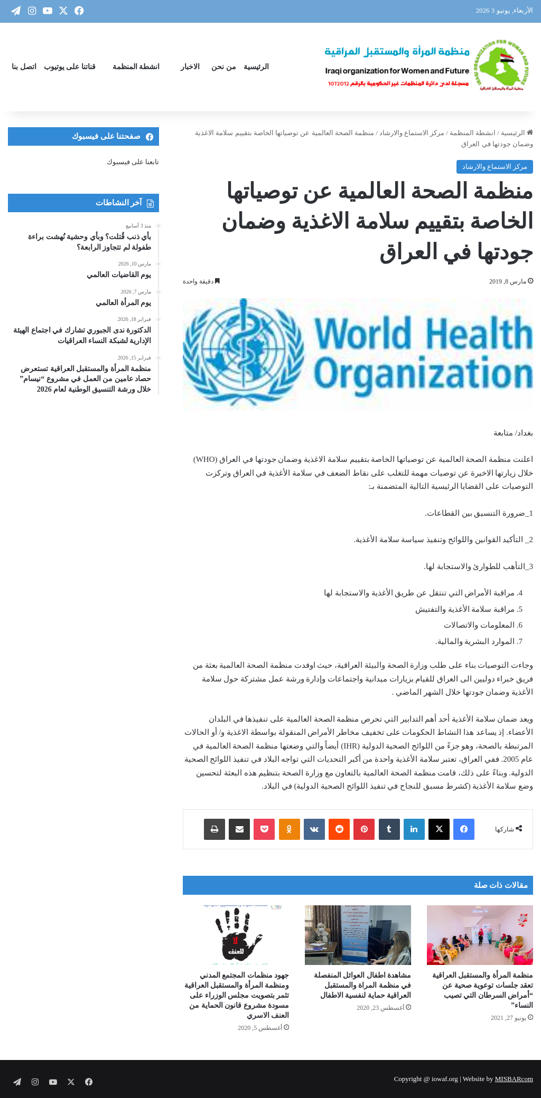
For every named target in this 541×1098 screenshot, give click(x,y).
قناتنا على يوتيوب (70, 67)
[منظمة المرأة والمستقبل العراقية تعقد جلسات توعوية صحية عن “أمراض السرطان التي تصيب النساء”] (480, 935)
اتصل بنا (24, 67)
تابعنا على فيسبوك (133, 162)
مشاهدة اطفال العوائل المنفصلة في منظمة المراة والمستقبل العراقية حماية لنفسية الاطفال (363, 985)
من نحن (223, 67)
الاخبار (190, 67)
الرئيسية (256, 67)
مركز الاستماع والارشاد (412, 133)
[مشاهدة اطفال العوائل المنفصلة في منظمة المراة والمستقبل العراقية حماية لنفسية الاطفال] (358, 935)
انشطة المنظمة (136, 67)
